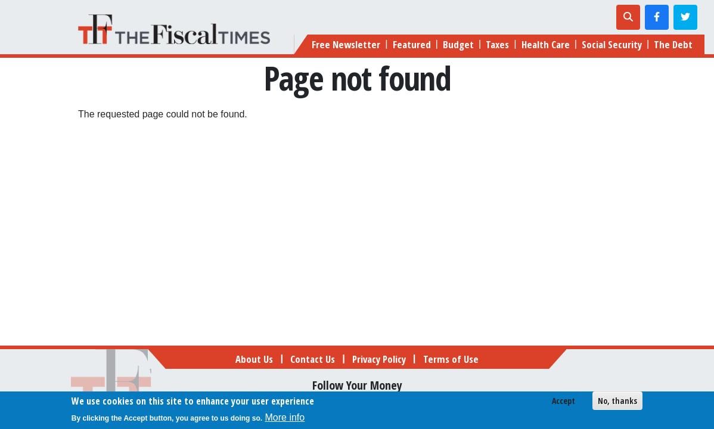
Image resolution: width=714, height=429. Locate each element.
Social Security (612, 44)
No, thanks (617, 402)
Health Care (545, 44)
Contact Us (312, 359)
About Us (254, 359)
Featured (412, 44)
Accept (563, 402)
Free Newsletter (346, 44)
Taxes (497, 44)
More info (285, 419)
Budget (458, 44)
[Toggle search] (628, 17)
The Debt (673, 44)
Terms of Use (451, 359)
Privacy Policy (379, 359)
